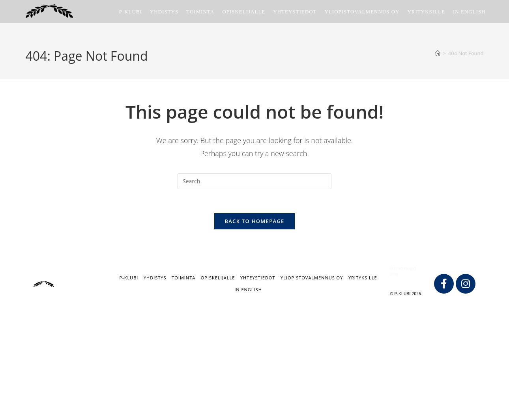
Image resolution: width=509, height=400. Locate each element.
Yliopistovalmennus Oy (312, 278)
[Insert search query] (254, 181)
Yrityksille (362, 278)
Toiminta (183, 278)
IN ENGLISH (248, 289)
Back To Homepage (254, 221)
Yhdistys (155, 278)
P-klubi (128, 278)
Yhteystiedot (257, 278)
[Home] (437, 53)
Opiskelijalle (218, 278)
